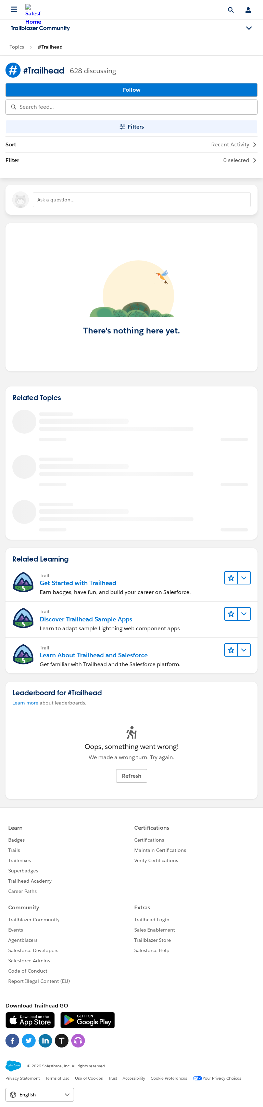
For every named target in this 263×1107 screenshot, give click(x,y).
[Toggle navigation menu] (249, 28)
